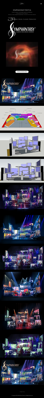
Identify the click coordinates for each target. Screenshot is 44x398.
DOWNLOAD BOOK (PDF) (22, 71)
